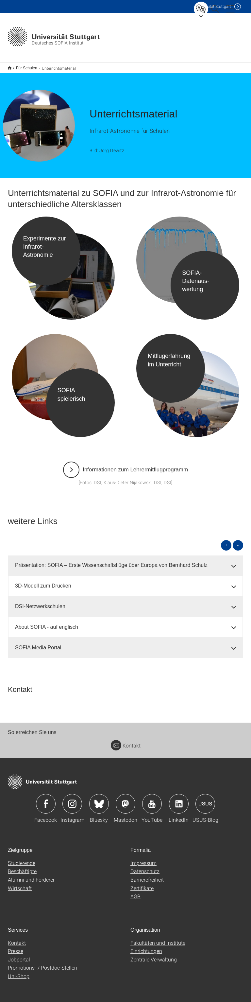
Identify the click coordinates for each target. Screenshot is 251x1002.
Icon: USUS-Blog (205, 799)
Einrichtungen (146, 946)
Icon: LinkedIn (179, 799)
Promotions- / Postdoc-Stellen (42, 963)
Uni (213, 6)
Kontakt (126, 741)
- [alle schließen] (238, 540)
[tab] (125, 561)
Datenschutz (144, 866)
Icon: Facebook (46, 799)
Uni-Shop (18, 971)
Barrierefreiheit (147, 875)
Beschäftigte (22, 866)
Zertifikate (142, 883)
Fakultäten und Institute (157, 938)
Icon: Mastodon (125, 799)
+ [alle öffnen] (226, 540)
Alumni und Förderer (31, 875)
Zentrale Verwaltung (153, 955)
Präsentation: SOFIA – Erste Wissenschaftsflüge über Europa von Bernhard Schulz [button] (111, 561)
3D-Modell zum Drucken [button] (43, 581)
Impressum (143, 858)
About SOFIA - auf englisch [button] (46, 622)
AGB (135, 891)
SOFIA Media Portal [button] (38, 643)
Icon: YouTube (152, 799)
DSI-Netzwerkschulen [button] (40, 602)
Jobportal (19, 955)
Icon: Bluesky (99, 799)
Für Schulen (23, 65)
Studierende (21, 858)
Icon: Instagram (72, 799)
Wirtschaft (20, 883)
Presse (15, 946)
